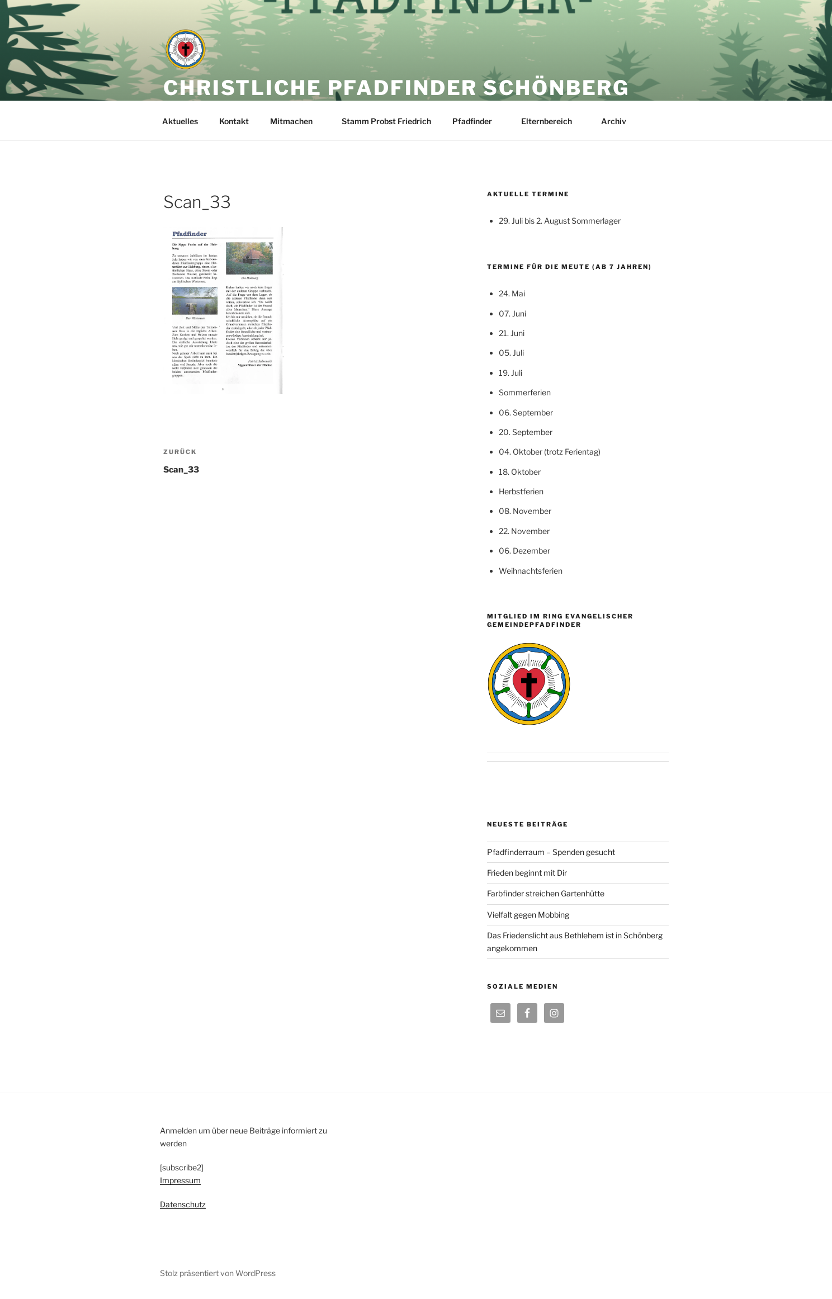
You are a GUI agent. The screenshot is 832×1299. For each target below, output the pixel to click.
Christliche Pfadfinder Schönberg (396, 87)
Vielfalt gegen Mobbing (528, 914)
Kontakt (234, 121)
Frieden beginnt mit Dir (527, 872)
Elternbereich (552, 121)
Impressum (180, 1180)
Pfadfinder (477, 121)
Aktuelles (180, 121)
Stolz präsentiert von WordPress (218, 1273)
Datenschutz (183, 1204)
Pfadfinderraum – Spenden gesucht (551, 852)
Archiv (619, 121)
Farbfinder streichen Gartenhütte (545, 893)
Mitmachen (296, 121)
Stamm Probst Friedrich (386, 121)
